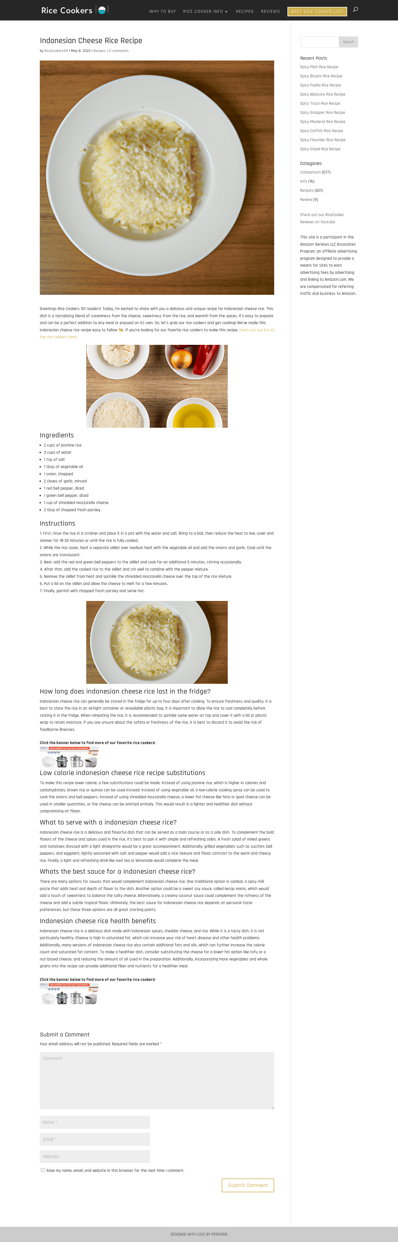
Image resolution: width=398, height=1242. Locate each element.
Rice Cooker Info (203, 12)
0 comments (119, 50)
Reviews (270, 12)
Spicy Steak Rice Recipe (320, 149)
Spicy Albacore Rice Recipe (322, 94)
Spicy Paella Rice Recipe (320, 85)
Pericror (219, 1234)
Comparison (310, 172)
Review (306, 199)
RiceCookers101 (56, 50)
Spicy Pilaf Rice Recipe (319, 67)
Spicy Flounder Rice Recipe (323, 140)
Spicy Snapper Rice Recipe (322, 112)
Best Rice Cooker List (317, 11)
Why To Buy (163, 12)
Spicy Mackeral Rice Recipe (322, 121)
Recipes (245, 12)
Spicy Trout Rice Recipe (320, 103)
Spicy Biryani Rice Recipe (321, 76)
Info (303, 181)
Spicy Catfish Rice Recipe (321, 130)
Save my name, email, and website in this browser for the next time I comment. (115, 1170)
